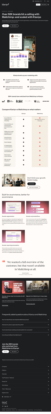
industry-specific (13, 254)
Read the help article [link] (30, 306)
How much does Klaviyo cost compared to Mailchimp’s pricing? (25, 322)
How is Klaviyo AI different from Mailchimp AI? (25, 337)
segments (8, 222)
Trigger (42, 221)
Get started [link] (31, 186)
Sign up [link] (5, 28)
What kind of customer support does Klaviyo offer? (25, 327)
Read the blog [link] (5, 307)
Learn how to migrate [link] (33, 189)
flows (45, 221)
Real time (4, 222)
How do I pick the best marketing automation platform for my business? (25, 332)
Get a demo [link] (14, 28)
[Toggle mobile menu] (48, 4)
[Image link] (13, 289)
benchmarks (19, 254)
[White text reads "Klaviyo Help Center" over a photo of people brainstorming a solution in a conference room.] (37, 289)
